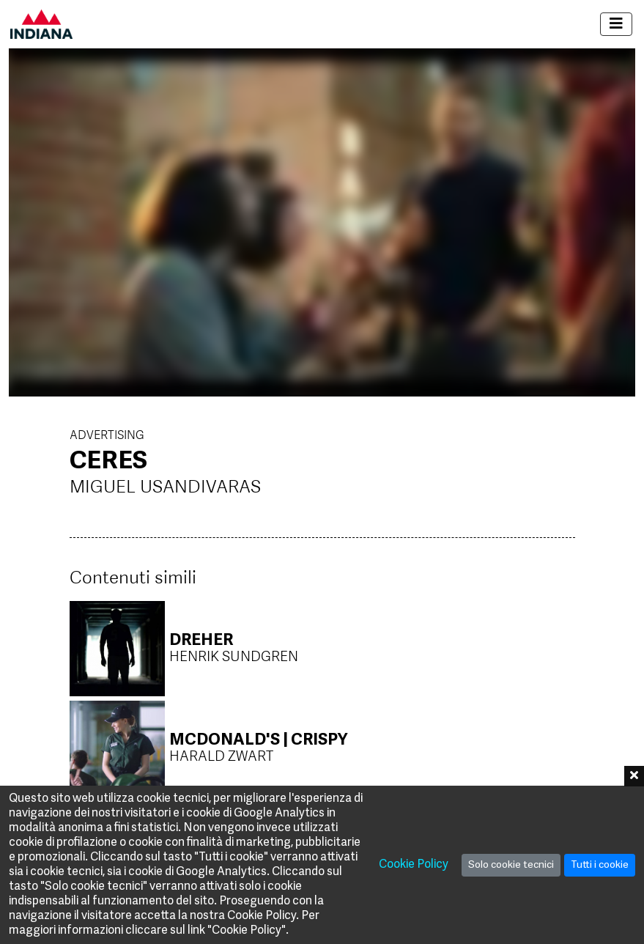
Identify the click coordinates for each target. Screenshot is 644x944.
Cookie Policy (413, 865)
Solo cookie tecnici (511, 865)
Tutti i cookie (600, 865)
